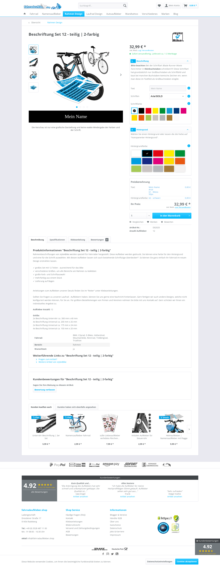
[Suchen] (125, 5)
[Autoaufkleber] (113, 14)
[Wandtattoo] (131, 14)
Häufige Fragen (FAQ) (75, 515)
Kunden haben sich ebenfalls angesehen (76, 407)
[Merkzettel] (159, 5)
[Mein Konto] (172, 5)
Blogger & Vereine (118, 515)
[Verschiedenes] (150, 14)
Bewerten (167, 222)
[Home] (25, 14)
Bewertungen (99, 239)
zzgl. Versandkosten (146, 50)
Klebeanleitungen (74, 521)
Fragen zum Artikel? (46, 359)
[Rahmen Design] (73, 14)
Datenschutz (116, 528)
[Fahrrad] (34, 14)
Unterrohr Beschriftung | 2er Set (46, 437)
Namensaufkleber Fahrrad (78, 435)
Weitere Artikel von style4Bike (51, 362)
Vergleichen (137, 222)
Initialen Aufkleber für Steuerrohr (142, 437)
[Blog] (175, 14)
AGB (68, 531)
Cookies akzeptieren (187, 561)
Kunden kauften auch (41, 407)
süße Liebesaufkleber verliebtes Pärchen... (110, 437)
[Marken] (165, 14)
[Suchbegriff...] (103, 5)
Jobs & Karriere (117, 531)
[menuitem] (103, 5)
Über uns (114, 521)
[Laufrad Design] (94, 14)
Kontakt (69, 518)
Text (133, 88)
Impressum (115, 535)
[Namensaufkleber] (51, 14)
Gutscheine (115, 525)
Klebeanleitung (78, 239)
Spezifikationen (57, 239)
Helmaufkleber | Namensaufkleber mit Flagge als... (173, 437)
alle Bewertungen (39, 492)
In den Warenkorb (175, 215)
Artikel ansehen (80, 496)
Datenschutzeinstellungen (159, 561)
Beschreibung (37, 239)
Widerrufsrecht (73, 525)
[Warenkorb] (190, 5)
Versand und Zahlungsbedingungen (83, 528)
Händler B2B (116, 518)
